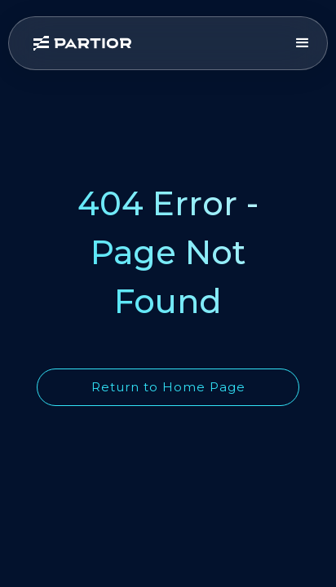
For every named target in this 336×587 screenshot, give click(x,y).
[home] (155, 43)
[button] (302, 43)
